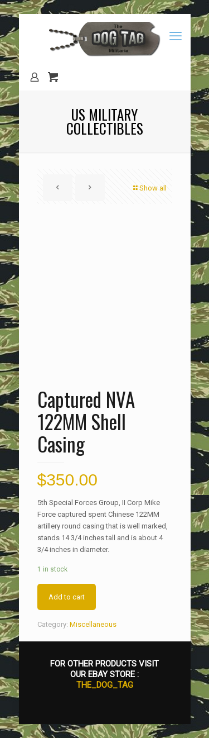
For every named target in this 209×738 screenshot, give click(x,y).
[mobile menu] (175, 36)
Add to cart (66, 597)
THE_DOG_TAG (104, 685)
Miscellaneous (93, 624)
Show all (149, 188)
